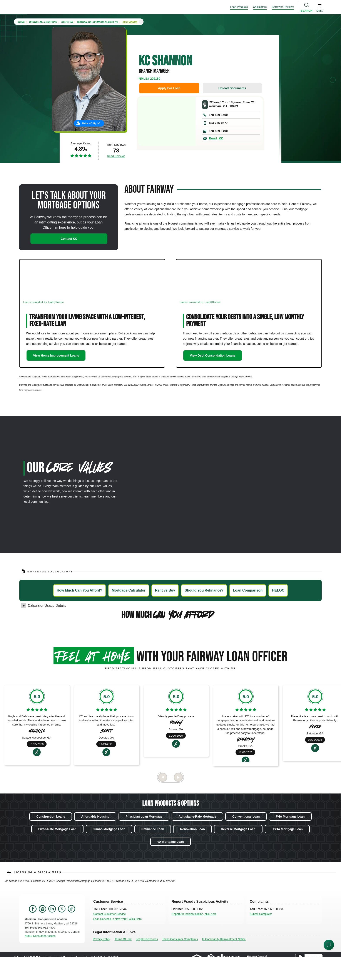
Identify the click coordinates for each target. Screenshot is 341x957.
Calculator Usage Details (47, 605)
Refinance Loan (152, 829)
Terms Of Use (123, 939)
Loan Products (239, 6)
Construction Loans (50, 816)
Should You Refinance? (204, 590)
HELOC (278, 590)
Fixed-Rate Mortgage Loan (57, 829)
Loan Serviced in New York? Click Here (117, 919)
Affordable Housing (95, 816)
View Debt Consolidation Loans (212, 355)
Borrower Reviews (283, 6)
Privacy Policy (101, 939)
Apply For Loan (169, 88)
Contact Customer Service (109, 914)
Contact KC (69, 238)
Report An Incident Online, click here (194, 914)
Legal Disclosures (147, 939)
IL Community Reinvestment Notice (224, 939)
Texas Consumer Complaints (180, 939)
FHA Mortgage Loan (290, 816)
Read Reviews (116, 156)
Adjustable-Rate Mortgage (197, 816)
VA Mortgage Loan (170, 841)
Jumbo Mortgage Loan (109, 829)
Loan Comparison (247, 590)
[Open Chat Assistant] (329, 945)
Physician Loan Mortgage (143, 816)
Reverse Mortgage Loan (238, 829)
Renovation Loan (192, 829)
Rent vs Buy (165, 590)
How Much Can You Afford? (79, 590)
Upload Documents (232, 88)
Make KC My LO (91, 123)
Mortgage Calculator (128, 590)
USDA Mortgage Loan (287, 829)
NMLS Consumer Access (40, 935)
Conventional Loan (246, 816)
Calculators (260, 6)
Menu (319, 10)
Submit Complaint (261, 914)
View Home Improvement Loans (56, 355)
